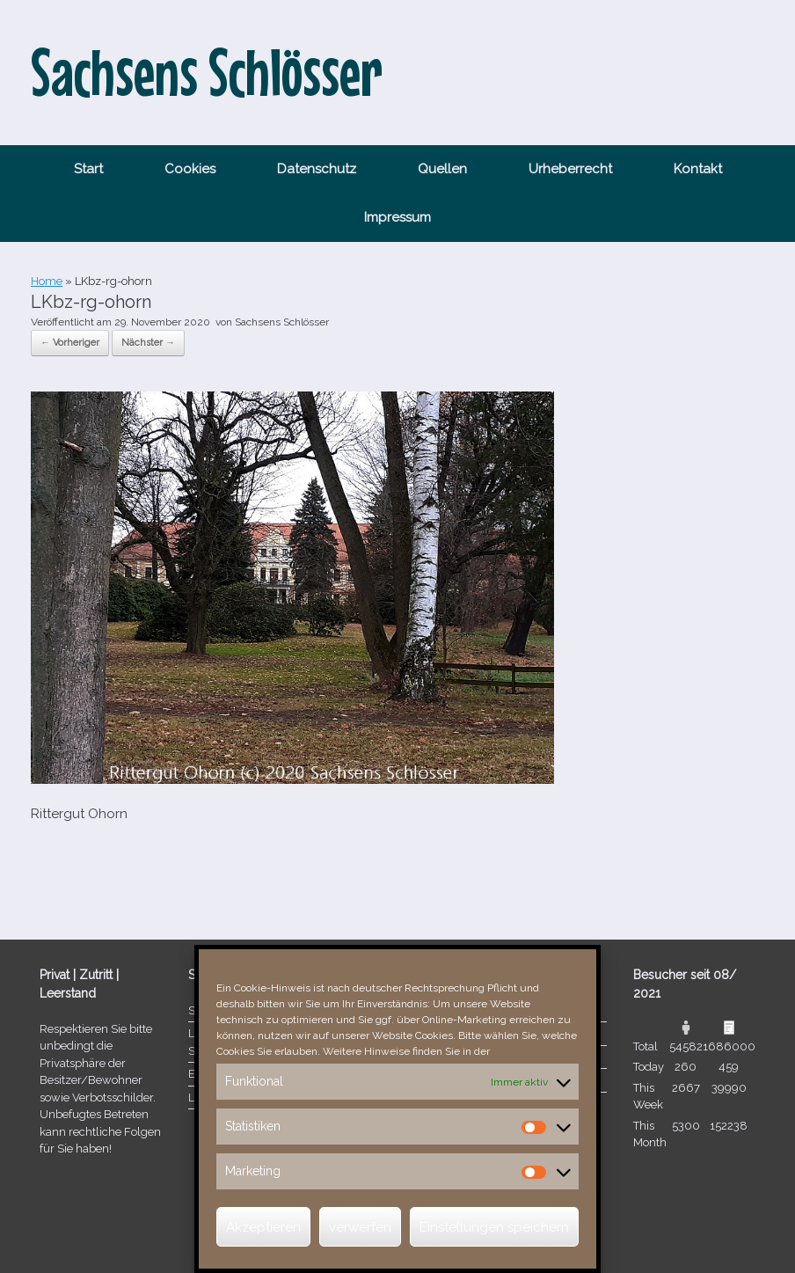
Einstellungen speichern (494, 1227)
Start (88, 169)
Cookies (189, 169)
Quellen (442, 169)
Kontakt (698, 169)
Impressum (397, 217)
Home (46, 281)
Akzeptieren (263, 1227)
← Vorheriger (69, 342)
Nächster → (148, 342)
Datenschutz (316, 169)
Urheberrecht (570, 169)
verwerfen (360, 1227)
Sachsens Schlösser (282, 322)
